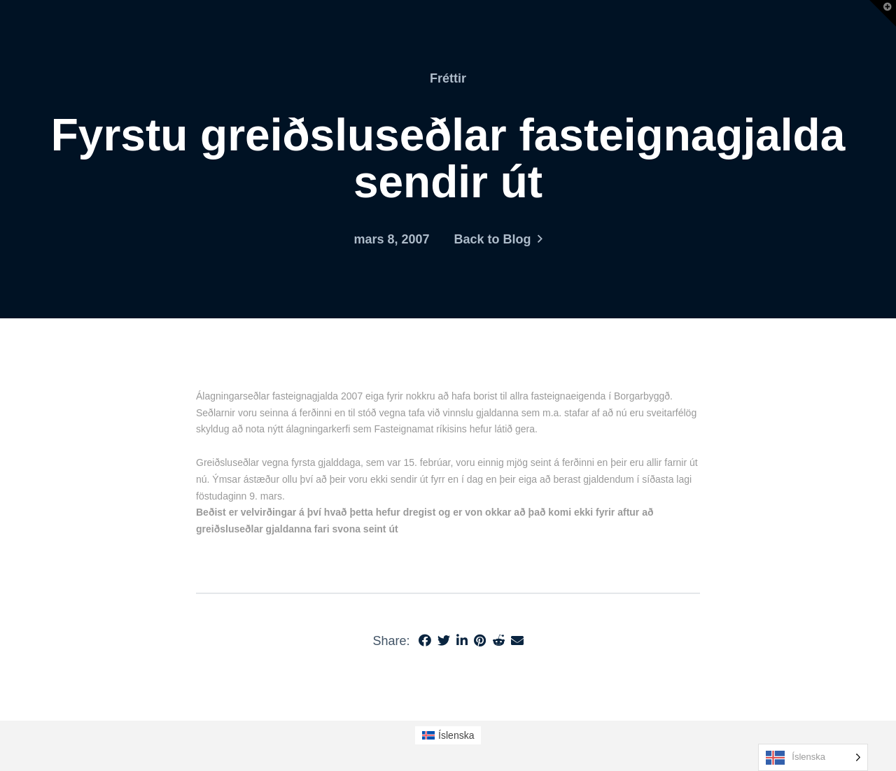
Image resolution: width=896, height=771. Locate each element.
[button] (882, 13)
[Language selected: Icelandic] (813, 757)
